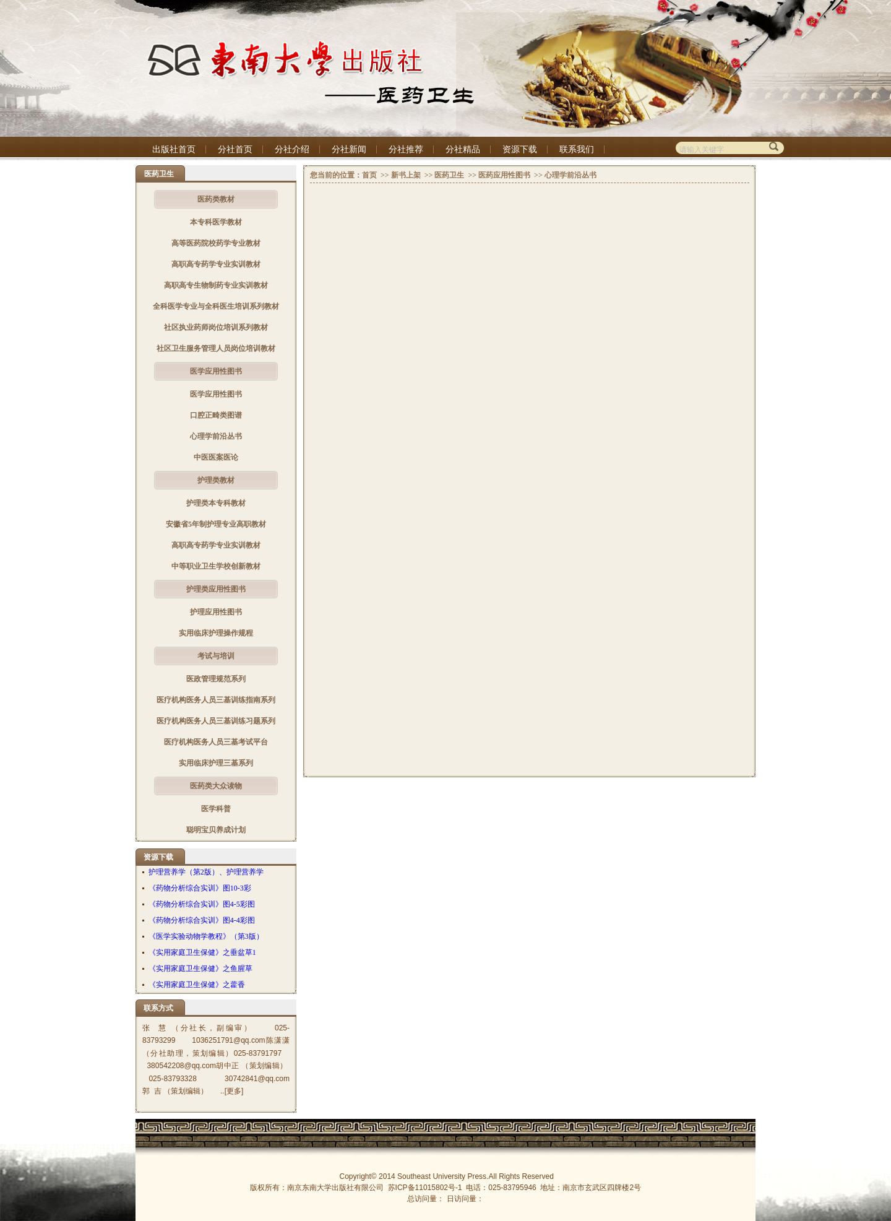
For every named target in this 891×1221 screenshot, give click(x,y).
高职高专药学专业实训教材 (215, 264)
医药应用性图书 (504, 175)
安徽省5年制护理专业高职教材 (216, 524)
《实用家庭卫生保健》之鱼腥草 (200, 968)
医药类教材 (216, 199)
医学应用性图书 (216, 371)
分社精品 (463, 149)
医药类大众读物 (216, 786)
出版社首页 (174, 149)
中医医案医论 (216, 457)
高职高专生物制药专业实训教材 (216, 285)
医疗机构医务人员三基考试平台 (216, 742)
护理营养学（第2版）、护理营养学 (206, 872)
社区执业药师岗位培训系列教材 (216, 327)
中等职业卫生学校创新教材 (215, 566)
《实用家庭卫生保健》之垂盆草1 (202, 952)
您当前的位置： (336, 175)
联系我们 (576, 149)
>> (384, 175)
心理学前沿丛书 (216, 436)
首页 (369, 175)
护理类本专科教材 (216, 503)
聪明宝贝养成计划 (216, 830)
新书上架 (406, 175)
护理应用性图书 (216, 612)
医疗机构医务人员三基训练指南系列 (216, 700)
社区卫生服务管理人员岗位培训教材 (216, 348)
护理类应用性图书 (216, 589)
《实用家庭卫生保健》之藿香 (196, 984)
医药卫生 (449, 175)
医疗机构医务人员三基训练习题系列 (216, 721)
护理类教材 (216, 480)
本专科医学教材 (216, 222)
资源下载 (519, 149)
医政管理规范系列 (216, 679)
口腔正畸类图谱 (216, 415)
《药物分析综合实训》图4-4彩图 (201, 920)
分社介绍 (292, 149)
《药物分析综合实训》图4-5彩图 (201, 904)
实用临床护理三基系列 (216, 763)
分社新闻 (349, 149)
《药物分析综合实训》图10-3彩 (199, 888)
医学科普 (216, 809)
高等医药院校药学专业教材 (215, 243)
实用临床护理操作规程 (216, 633)
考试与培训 (216, 656)
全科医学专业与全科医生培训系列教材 (216, 306)
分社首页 (235, 149)
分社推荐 (406, 149)
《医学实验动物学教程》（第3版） (206, 936)
